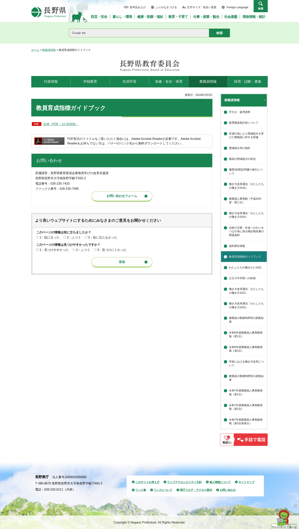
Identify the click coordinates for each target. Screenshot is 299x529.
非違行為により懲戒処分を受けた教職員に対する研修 (246, 135)
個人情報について (220, 482)
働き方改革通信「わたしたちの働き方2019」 (246, 215)
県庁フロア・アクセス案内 (196, 489)
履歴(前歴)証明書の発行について (246, 171)
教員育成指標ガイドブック (245, 256)
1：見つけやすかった (54, 249)
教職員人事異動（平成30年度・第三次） (245, 200)
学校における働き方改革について (246, 363)
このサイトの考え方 (147, 482)
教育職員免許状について (243, 122)
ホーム (35, 49)
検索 (260, 8)
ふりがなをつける (166, 7)
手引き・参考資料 (239, 112)
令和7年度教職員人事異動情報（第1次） (246, 392)
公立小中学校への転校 (242, 278)
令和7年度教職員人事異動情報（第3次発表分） (246, 421)
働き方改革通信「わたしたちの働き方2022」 (246, 290)
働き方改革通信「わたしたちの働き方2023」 (246, 305)
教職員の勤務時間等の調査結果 (246, 319)
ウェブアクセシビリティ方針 (184, 482)
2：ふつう (74, 237)
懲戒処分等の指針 (239, 148)
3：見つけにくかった (111, 249)
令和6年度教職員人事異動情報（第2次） (246, 349)
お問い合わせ (228, 489)
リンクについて (163, 489)
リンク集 (140, 489)
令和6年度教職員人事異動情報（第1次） (246, 334)
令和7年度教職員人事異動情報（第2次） (246, 407)
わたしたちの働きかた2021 (245, 267)
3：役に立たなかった (102, 237)
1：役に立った (49, 237)
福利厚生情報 (237, 245)
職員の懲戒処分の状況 (242, 158)
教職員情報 (49, 49)
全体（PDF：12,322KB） (60, 124)
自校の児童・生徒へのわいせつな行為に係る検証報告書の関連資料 (246, 231)
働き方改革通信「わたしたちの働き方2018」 (246, 185)
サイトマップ (246, 482)
